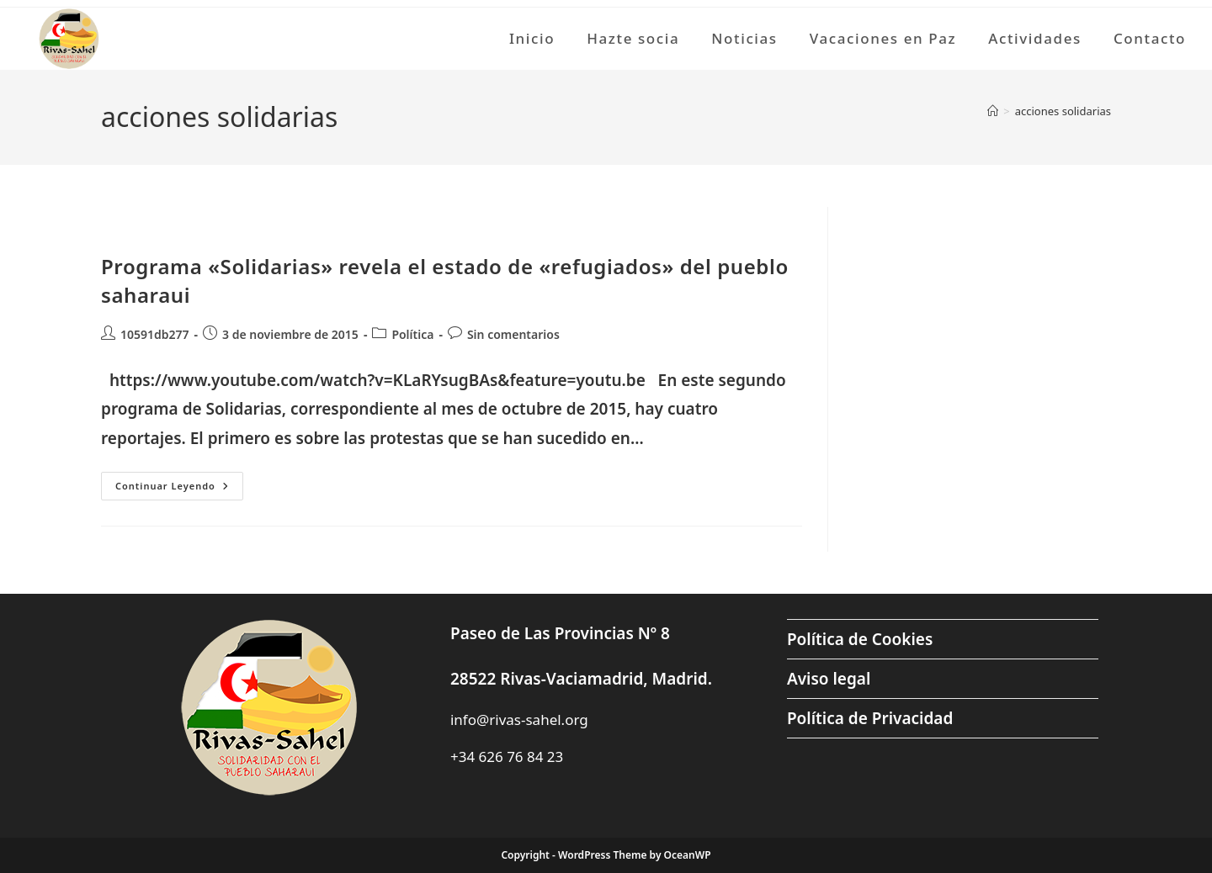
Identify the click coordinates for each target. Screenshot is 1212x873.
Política (412, 334)
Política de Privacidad (870, 718)
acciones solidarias (1063, 111)
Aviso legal (828, 679)
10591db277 (154, 334)
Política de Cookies (860, 639)
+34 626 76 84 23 (506, 756)
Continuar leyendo (179, 489)
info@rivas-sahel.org (519, 719)
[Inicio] (992, 111)
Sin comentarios (513, 334)
